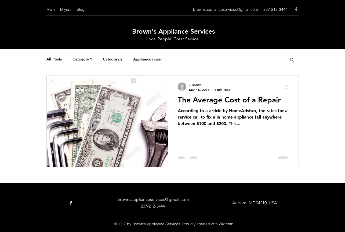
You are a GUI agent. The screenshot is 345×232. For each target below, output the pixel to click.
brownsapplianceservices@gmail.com (225, 9)
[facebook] (296, 9)
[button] (292, 60)
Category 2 (112, 59)
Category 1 (82, 59)
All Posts (54, 59)
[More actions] (288, 87)
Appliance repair (148, 59)
